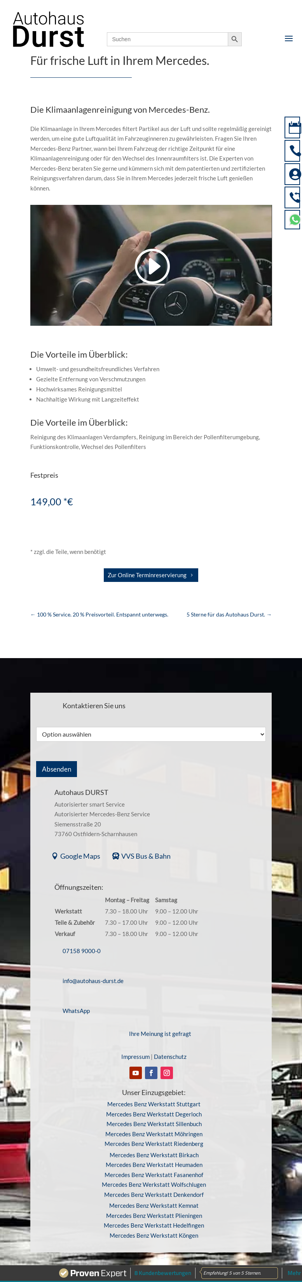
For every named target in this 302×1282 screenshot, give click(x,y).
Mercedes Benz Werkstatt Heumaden (154, 1157)
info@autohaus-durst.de (93, 972)
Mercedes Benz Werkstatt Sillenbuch (154, 1116)
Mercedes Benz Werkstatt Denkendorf (154, 1186)
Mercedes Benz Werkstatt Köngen (154, 1227)
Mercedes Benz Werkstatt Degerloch (154, 1106)
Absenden (56, 769)
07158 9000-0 (82, 943)
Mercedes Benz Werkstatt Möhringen (153, 1126)
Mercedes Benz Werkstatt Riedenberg (154, 1136)
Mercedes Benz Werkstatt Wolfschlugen (154, 1177)
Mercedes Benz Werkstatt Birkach (154, 1147)
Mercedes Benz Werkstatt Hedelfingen (154, 1217)
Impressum (135, 1049)
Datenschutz (170, 1049)
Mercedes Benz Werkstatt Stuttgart (154, 1096)
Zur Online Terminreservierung (147, 574)
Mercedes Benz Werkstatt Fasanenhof (154, 1166)
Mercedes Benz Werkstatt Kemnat (154, 1198)
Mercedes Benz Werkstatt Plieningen (154, 1207)
